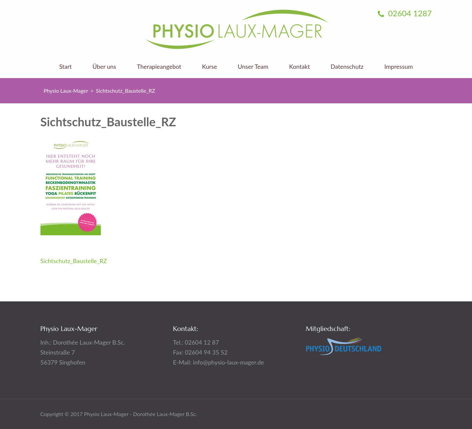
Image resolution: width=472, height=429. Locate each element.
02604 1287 (405, 13)
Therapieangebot (159, 66)
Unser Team (253, 66)
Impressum (398, 66)
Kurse (209, 66)
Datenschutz (347, 66)
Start (65, 66)
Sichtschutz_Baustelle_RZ (73, 261)
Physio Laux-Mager (66, 90)
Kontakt (299, 66)
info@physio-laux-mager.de (228, 362)
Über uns (104, 66)
